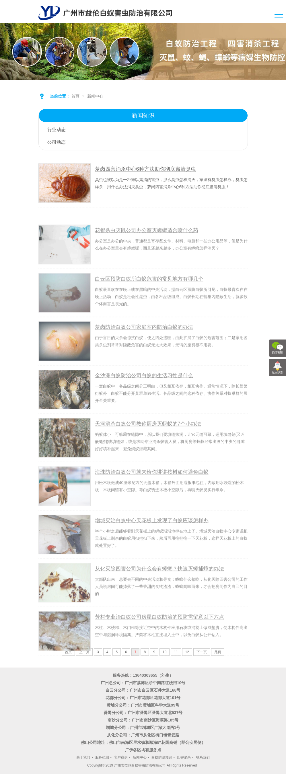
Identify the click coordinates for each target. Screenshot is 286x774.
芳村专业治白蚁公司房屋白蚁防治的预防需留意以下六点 (159, 632)
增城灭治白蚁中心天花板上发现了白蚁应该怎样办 (152, 536)
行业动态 (56, 129)
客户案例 (121, 757)
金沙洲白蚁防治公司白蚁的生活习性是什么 (144, 391)
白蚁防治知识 (161, 757)
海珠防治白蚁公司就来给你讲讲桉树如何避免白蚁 (152, 487)
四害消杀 (184, 757)
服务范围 (102, 757)
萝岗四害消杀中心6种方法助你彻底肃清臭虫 (145, 171)
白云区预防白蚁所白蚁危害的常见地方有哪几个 (149, 294)
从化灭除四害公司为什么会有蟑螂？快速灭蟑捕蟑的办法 (159, 584)
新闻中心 (95, 96)
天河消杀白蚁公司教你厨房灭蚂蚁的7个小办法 (148, 439)
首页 (75, 96)
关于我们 (83, 757)
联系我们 (203, 757)
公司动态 (56, 142)
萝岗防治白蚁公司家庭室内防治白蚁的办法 (144, 343)
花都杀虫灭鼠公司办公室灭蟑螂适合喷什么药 (146, 246)
